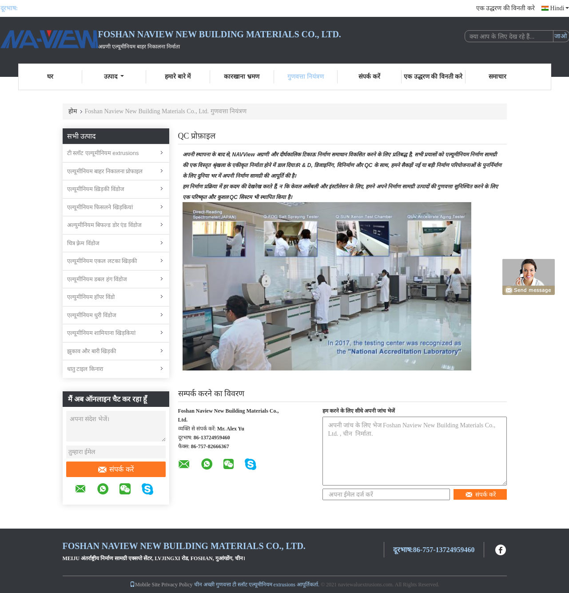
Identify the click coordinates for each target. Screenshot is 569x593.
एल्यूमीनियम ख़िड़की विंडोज (95, 189)
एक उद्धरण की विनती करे (505, 8)
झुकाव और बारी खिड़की (91, 351)
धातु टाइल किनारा (85, 369)
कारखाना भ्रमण (241, 76)
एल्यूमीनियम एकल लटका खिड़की (102, 261)
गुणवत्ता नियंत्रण (305, 76)
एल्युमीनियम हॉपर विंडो (91, 297)
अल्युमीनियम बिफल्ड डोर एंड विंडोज (104, 225)
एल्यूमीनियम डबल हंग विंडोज (97, 279)
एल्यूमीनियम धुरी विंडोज (91, 315)
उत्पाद (114, 76)
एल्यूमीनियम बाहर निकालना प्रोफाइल (105, 171)
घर (50, 76)
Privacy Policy (176, 584)
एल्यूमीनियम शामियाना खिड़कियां (101, 333)
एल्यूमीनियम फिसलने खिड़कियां (100, 207)
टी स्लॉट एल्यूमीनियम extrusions (103, 153)
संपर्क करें (369, 76)
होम (72, 111)
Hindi (559, 8)
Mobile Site (145, 584)
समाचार (497, 76)
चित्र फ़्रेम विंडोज (83, 243)
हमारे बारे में (178, 76)
